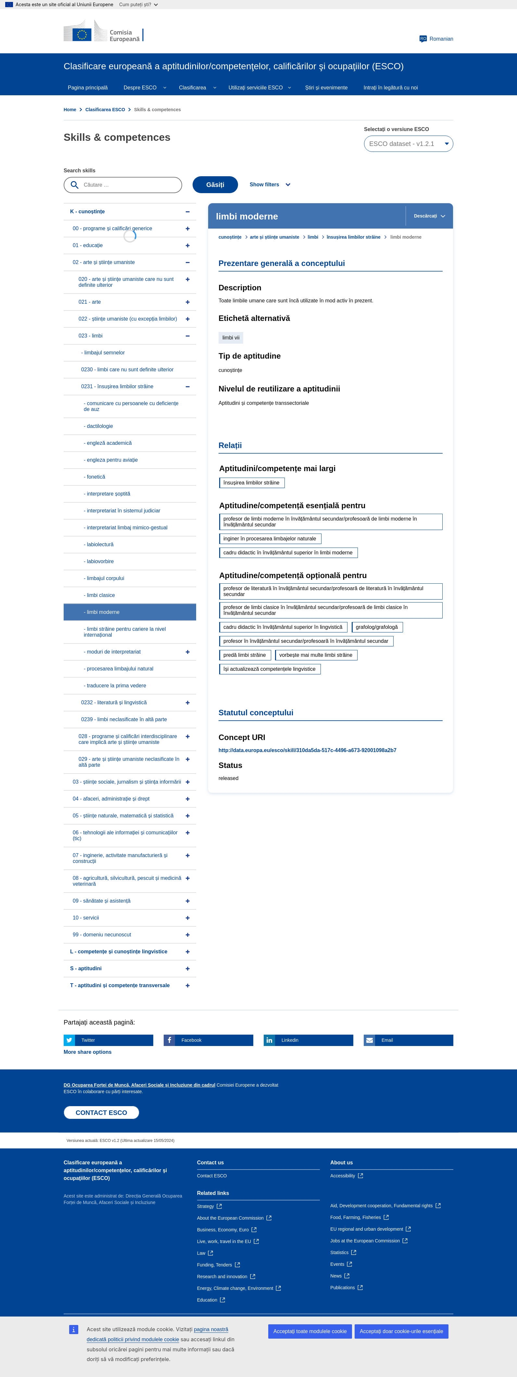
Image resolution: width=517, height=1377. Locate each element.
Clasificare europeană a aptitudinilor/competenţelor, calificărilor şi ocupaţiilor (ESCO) (115, 1170)
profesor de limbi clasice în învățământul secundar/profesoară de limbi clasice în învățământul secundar (315, 610)
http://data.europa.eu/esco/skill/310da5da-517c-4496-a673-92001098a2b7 (308, 750)
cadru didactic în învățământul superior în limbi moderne (288, 552)
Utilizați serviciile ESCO (256, 87)
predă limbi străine (244, 655)
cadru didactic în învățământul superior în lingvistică (282, 627)
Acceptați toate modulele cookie (310, 1331)
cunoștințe (230, 237)
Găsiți (215, 184)
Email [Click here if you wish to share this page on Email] (387, 1040)
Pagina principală (88, 87)
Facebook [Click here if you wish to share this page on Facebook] (191, 1040)
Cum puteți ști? (138, 4)
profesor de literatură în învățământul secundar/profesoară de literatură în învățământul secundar (323, 591)
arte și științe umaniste (274, 237)
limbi (313, 237)
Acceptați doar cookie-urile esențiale (401, 1331)
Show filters (264, 184)
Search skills (79, 170)
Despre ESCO (140, 87)
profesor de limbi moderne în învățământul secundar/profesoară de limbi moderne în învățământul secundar (320, 521)
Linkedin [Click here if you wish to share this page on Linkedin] (290, 1040)
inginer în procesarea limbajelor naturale (269, 538)
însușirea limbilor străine (354, 237)
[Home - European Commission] (111, 31)
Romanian (436, 39)
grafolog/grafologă (377, 627)
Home (70, 109)
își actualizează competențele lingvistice (269, 669)
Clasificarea (192, 87)
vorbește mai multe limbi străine (315, 655)
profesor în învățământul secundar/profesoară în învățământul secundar (305, 641)
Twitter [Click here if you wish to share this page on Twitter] (88, 1040)
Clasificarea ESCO (105, 109)
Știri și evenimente (326, 87)
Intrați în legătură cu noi (391, 87)
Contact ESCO (212, 1175)
